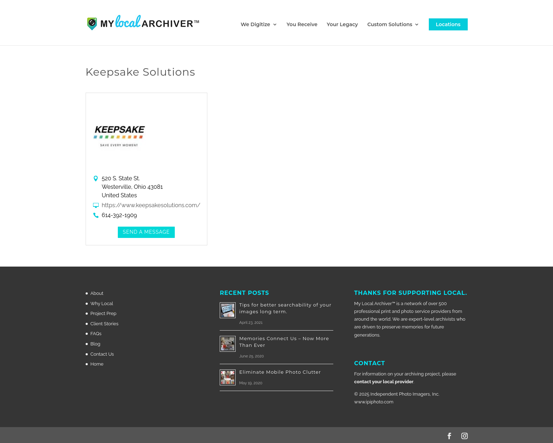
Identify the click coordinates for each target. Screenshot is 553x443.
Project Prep (104, 313)
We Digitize (255, 25)
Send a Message (146, 232)
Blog (95, 343)
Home (97, 364)
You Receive (302, 25)
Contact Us (102, 354)
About (97, 293)
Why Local (102, 303)
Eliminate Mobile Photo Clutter (280, 372)
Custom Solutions (389, 25)
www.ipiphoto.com (373, 401)
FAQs (96, 333)
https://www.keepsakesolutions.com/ (151, 205)
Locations (448, 24)
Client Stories (105, 323)
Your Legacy (342, 25)
